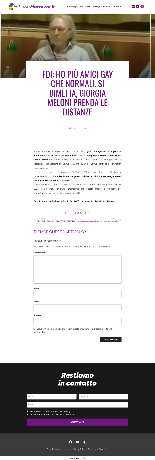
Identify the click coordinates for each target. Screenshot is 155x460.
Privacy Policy (63, 411)
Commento (39, 252)
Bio (81, 6)
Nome (36, 288)
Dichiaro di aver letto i (52, 414)
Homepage (71, 6)
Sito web (37, 315)
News (87, 6)
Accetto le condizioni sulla (50, 411)
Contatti (117, 6)
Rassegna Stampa (101, 6)
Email (36, 301)
